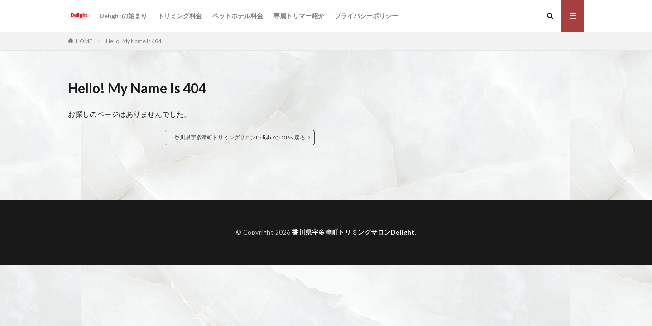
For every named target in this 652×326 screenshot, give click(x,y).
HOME (84, 41)
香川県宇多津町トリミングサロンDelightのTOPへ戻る (239, 137)
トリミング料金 (180, 15)
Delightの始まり (123, 15)
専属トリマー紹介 (298, 15)
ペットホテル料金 (237, 15)
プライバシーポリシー (366, 15)
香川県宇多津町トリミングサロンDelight (353, 232)
